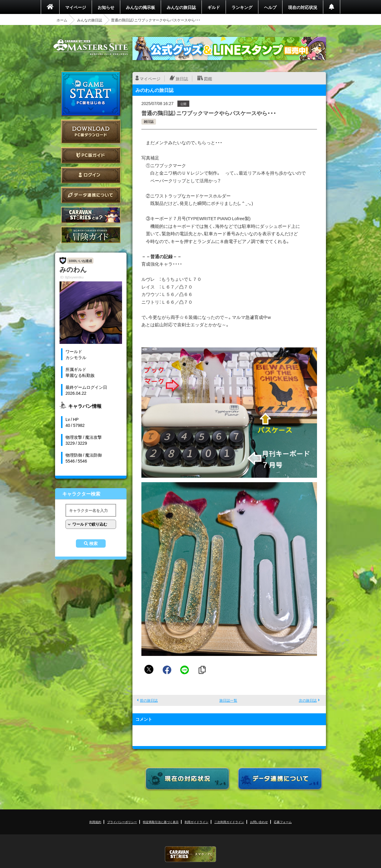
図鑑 (208, 79)
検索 (93, 543)
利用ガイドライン (196, 822)
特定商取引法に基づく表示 (161, 822)
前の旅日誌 (149, 700)
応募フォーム (283, 822)
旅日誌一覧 (228, 700)
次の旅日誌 (308, 700)
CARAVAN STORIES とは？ (91, 215)
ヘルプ (270, 7)
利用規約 (95, 822)
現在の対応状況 (302, 7)
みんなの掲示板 (140, 7)
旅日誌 (182, 79)
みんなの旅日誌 (181, 7)
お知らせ (106, 7)
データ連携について (91, 195)
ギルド (213, 7)
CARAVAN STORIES (190, 854)
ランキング (242, 7)
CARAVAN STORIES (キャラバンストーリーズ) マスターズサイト (90, 47)
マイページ (75, 7)
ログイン (91, 175)
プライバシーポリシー (122, 822)
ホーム (62, 20)
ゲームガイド (91, 235)
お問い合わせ (259, 822)
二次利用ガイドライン (229, 822)
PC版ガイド (91, 155)
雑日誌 (149, 121)
